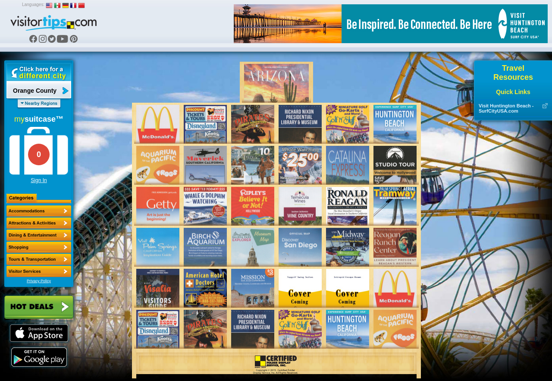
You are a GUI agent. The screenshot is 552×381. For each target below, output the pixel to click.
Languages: (33, 4)
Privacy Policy (39, 281)
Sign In (39, 180)
